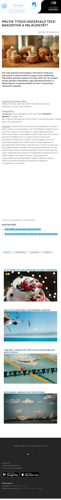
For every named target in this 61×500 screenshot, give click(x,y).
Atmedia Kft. (23, 488)
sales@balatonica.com (19, 486)
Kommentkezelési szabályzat (12, 468)
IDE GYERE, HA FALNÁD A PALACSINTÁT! (23, 229)
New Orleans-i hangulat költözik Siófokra (24, 392)
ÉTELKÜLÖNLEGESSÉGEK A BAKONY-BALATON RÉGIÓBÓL (31, 234)
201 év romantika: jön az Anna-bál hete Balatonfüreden (30, 270)
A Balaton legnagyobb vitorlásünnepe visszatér (27, 310)
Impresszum (6, 463)
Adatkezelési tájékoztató (10, 466)
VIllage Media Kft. (36, 488)
